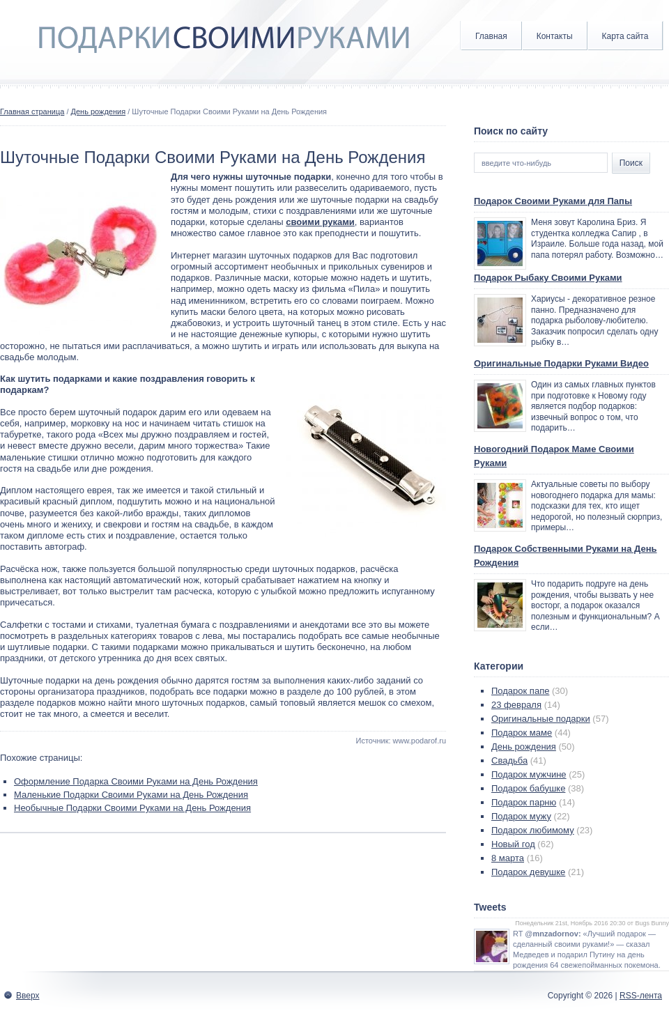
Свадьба (509, 760)
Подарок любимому (532, 830)
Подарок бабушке (528, 788)
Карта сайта (625, 36)
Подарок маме (521, 732)
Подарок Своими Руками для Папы (553, 201)
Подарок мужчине (529, 774)
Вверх (27, 995)
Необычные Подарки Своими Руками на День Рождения (132, 808)
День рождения (98, 111)
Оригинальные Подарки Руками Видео (561, 363)
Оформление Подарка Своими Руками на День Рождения (136, 781)
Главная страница (32, 111)
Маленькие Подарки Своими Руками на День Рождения (131, 794)
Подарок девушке (528, 872)
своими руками (320, 222)
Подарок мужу (521, 816)
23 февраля (516, 705)
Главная (491, 36)
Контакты (555, 36)
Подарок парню (523, 802)
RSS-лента (641, 995)
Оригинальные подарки (540, 718)
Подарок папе (520, 691)
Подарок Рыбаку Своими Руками (548, 277)
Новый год (513, 844)
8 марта (507, 858)
